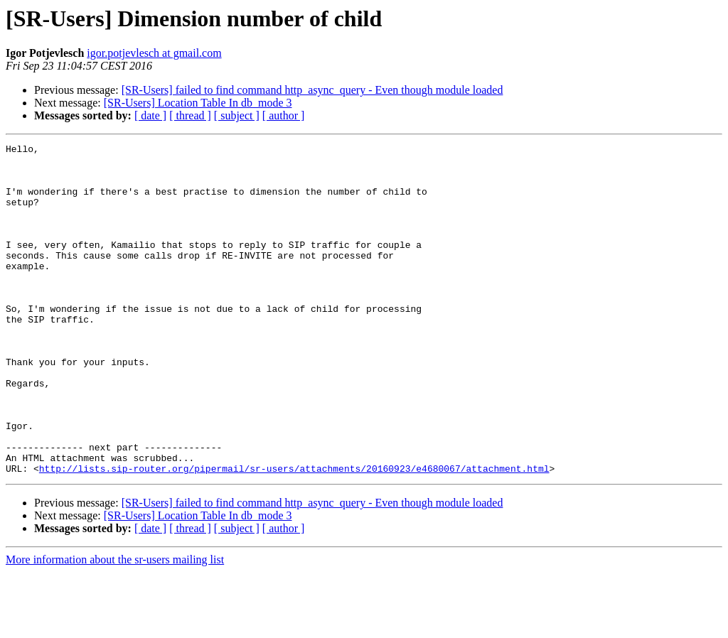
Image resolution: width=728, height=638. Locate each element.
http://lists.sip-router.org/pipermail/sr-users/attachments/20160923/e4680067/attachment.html (294, 534)
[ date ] (150, 115)
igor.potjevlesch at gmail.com (154, 53)
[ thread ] (190, 115)
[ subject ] (236, 115)
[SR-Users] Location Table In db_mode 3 (198, 103)
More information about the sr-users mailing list (115, 626)
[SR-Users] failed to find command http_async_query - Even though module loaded (312, 90)
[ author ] (283, 115)
